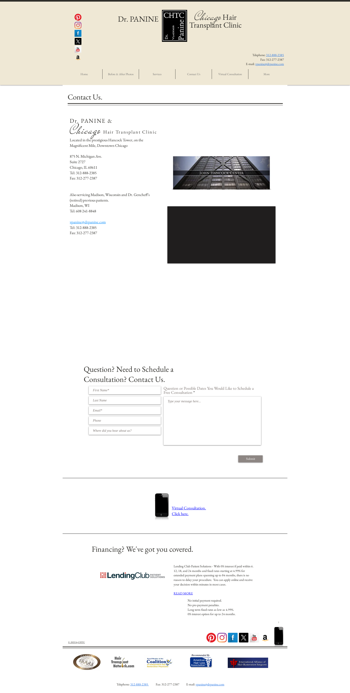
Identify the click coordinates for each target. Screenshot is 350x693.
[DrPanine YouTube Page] (254, 637)
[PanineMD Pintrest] (78, 17)
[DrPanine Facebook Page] (233, 637)
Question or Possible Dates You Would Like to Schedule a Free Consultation (209, 390)
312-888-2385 (275, 55)
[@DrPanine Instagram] (78, 25)
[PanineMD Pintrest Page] (211, 637)
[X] (78, 41)
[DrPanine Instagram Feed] (222, 637)
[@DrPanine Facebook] (78, 33)
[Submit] (250, 458)
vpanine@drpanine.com (269, 64)
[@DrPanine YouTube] (78, 49)
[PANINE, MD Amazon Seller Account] (265, 637)
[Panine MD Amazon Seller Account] (78, 57)
